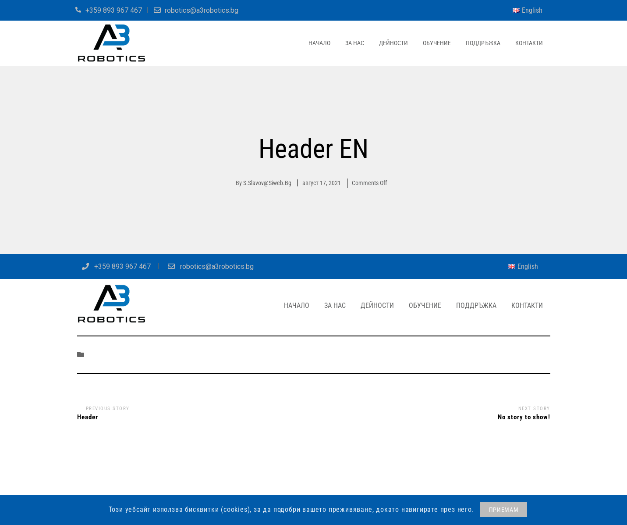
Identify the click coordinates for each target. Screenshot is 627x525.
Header (87, 417)
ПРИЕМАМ (504, 509)
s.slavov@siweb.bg (267, 182)
